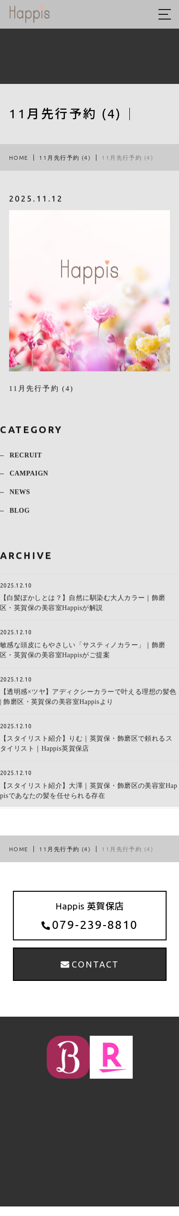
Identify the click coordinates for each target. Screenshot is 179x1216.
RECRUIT (26, 461)
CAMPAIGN (29, 480)
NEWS (20, 498)
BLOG (20, 517)
